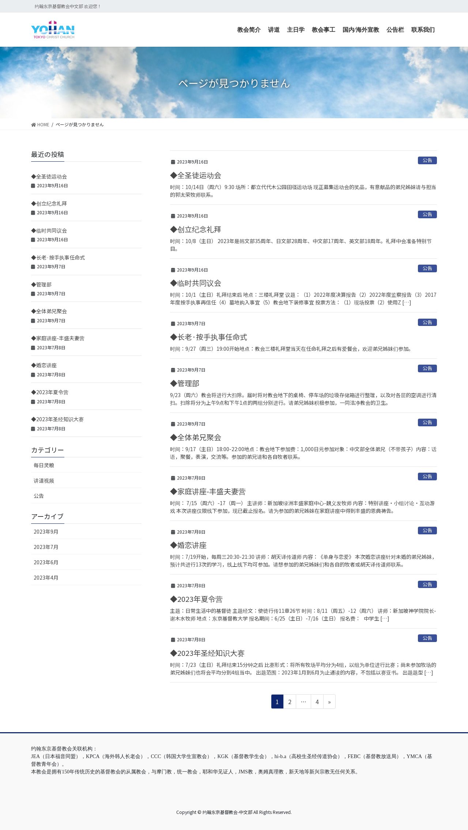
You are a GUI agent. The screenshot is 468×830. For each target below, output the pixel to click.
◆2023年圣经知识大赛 (207, 653)
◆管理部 (184, 383)
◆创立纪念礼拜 (195, 229)
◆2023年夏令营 (196, 598)
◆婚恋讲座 (188, 544)
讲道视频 (44, 480)
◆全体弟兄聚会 (195, 437)
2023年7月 (46, 546)
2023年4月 (46, 577)
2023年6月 (46, 562)
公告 (427, 160)
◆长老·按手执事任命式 (208, 336)
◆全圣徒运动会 (195, 175)
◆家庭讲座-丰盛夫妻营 (208, 491)
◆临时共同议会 (195, 282)
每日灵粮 (44, 465)
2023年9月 (46, 531)
